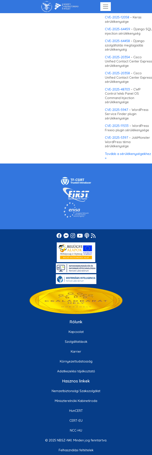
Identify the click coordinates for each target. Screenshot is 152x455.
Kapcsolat (76, 332)
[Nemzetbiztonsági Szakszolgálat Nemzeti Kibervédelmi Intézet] (60, 6)
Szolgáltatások (76, 341)
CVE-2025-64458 (117, 41)
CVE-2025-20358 (117, 73)
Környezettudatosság (76, 361)
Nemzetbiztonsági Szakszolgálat (76, 391)
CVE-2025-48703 (117, 89)
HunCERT (76, 411)
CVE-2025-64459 (117, 29)
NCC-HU (76, 430)
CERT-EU (76, 420)
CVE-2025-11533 (117, 126)
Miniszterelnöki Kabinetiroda (76, 401)
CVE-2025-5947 (116, 110)
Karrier (76, 351)
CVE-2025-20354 (117, 57)
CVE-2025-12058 (117, 17)
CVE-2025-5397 (116, 137)
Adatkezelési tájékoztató (76, 371)
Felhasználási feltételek (76, 450)
